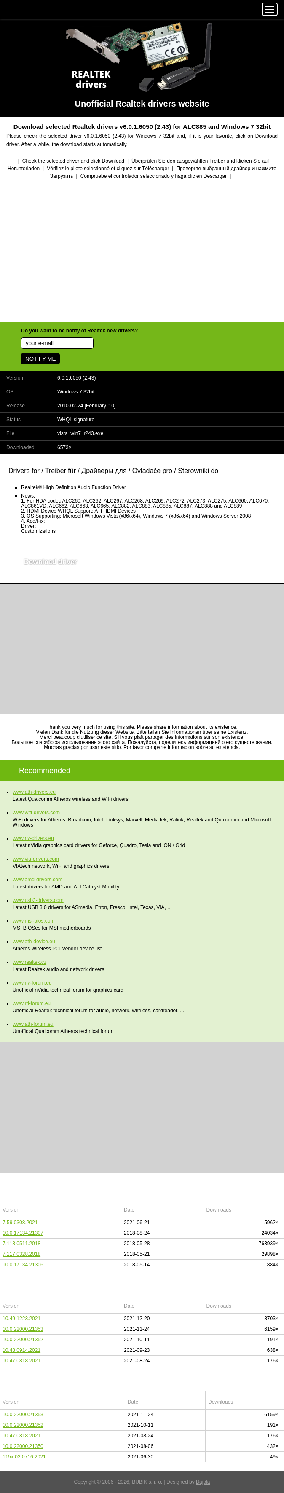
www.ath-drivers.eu (34, 792)
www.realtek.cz (29, 962)
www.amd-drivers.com (37, 879)
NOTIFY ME (40, 359)
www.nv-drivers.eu (33, 838)
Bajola (203, 1482)
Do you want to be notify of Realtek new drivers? (79, 330)
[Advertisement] (142, 251)
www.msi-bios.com (33, 920)
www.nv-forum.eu (32, 982)
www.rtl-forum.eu (32, 1003)
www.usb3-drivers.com (38, 900)
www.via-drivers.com (36, 859)
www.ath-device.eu (34, 941)
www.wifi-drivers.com (36, 812)
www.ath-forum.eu (33, 1024)
